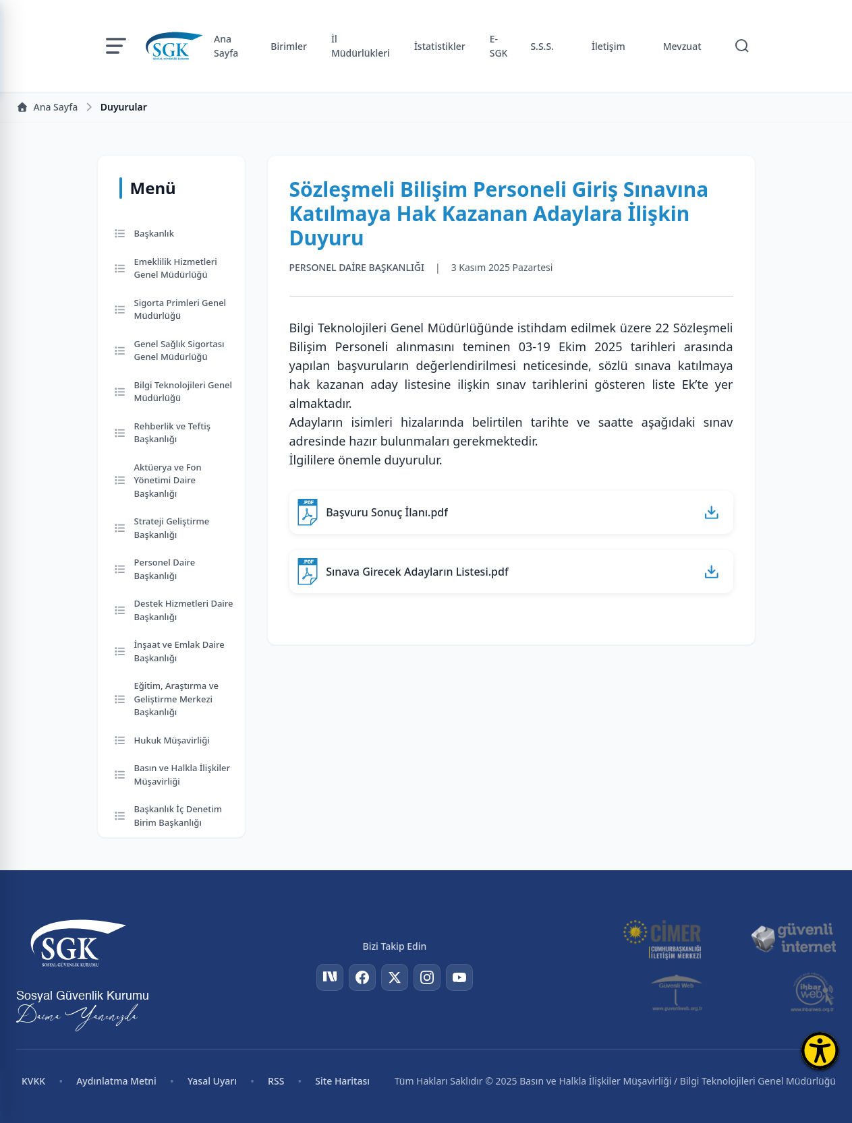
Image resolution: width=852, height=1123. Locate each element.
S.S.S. (542, 46)
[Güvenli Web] (677, 992)
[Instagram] (427, 977)
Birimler (289, 46)
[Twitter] (394, 977)
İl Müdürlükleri (360, 45)
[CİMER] (661, 938)
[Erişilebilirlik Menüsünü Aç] (820, 1050)
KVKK (33, 1080)
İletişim (608, 46)
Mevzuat (682, 46)
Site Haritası (342, 1080)
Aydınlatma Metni (116, 1080)
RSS (276, 1080)
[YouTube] (459, 977)
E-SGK (499, 45)
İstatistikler (439, 46)
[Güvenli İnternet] (793, 938)
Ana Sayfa (226, 45)
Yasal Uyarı (212, 1080)
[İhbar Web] (812, 992)
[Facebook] (362, 977)
